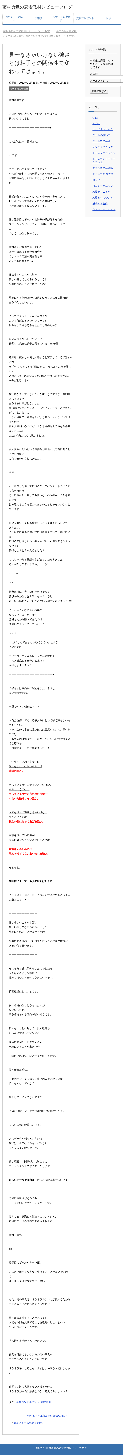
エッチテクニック (102, 130)
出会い (96, 181)
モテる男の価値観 (19, 89)
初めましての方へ (14, 20)
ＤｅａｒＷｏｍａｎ (103, 210)
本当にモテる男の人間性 (28, 1424)
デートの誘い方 (101, 136)
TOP (26, 32)
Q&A (95, 119)
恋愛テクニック (101, 192)
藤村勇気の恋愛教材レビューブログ (49, 7)
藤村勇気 (46, 1403)
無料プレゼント (85, 19)
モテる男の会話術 (102, 169)
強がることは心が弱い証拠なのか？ (47, 1417)
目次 (108, 19)
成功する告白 (100, 204)
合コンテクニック (102, 187)
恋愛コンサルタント (27, 1403)
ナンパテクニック (102, 148)
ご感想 (38, 19)
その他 (96, 124)
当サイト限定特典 (61, 20)
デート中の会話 (101, 142)
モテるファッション (103, 154)
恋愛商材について (102, 198)
